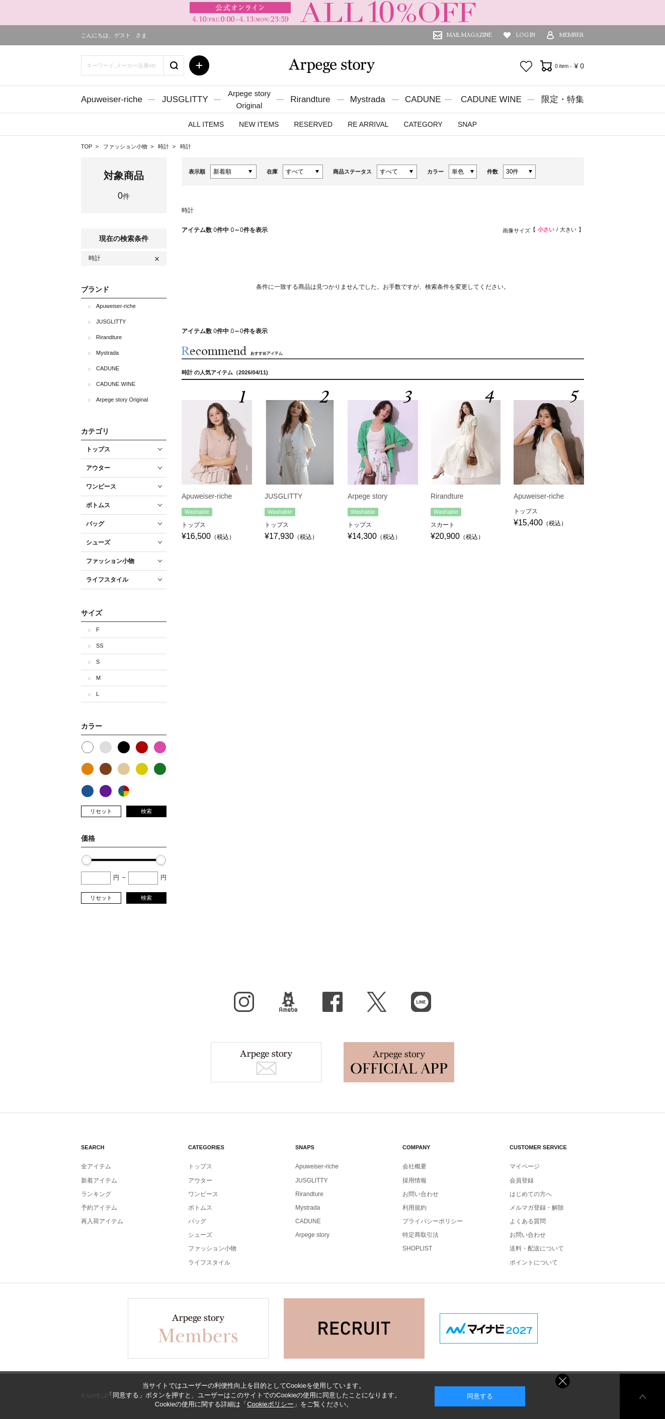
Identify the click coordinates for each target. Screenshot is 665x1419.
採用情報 (414, 1180)
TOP (86, 146)
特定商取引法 (420, 1234)
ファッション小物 (126, 146)
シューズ (200, 1234)
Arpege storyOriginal (249, 99)
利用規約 (414, 1207)
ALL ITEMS (206, 124)
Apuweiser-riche (111, 99)
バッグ (197, 1221)
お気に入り (526, 66)
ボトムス (200, 1207)
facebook (332, 1002)
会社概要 (414, 1166)
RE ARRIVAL (368, 124)
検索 (146, 811)
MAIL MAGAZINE (469, 35)
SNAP (467, 124)
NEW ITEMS (259, 124)
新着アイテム (99, 1180)
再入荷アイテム (102, 1221)
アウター (200, 1180)
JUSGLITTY (185, 99)
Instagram (244, 1002)
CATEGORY (423, 124)
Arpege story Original (122, 400)
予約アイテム (99, 1207)
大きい (568, 229)
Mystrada (367, 99)
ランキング (96, 1194)
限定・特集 (562, 99)
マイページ (525, 1166)
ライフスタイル (209, 1262)
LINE (421, 1002)
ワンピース (203, 1194)
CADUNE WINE (491, 99)
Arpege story (266, 1062)
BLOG (288, 1002)
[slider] (86, 860)
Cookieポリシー (270, 1404)
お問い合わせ (420, 1194)
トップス (200, 1166)
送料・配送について (537, 1248)
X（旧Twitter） (377, 1002)
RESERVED (313, 124)
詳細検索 (199, 65)
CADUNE (423, 99)
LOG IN (525, 35)
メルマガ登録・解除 (537, 1207)
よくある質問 (528, 1221)
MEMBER (571, 35)
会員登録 (522, 1180)
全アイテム (96, 1166)
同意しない (562, 1381)
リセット (101, 811)
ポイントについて (534, 1262)
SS (100, 646)
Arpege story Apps (399, 1062)
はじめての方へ (531, 1194)
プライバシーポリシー (432, 1221)
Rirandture (310, 99)
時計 (164, 146)
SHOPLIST (417, 1248)
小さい (546, 229)
